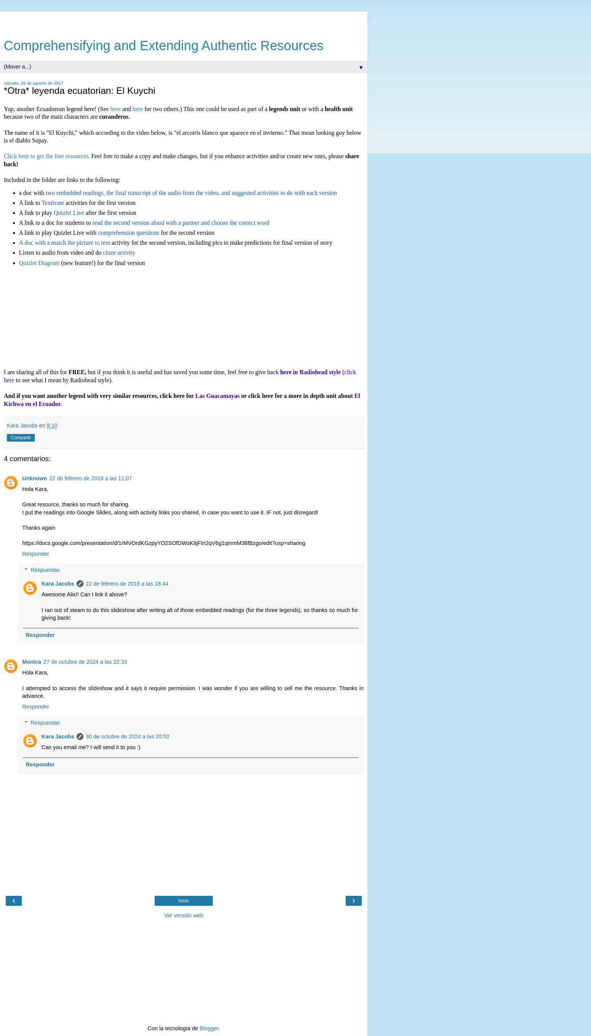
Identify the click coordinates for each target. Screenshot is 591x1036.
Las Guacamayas (217, 396)
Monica (31, 662)
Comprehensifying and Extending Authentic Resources (163, 45)
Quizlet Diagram (39, 263)
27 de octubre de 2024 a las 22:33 (85, 662)
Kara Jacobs (57, 584)
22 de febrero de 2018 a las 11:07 (90, 478)
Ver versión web (183, 915)
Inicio (183, 900)
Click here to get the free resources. (47, 156)
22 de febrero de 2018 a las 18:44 (127, 584)
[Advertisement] (183, 21)
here (115, 109)
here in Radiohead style (310, 372)
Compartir (21, 437)
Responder (35, 554)
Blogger (209, 1028)
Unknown (34, 478)
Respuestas (45, 570)
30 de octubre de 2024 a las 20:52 (127, 736)
